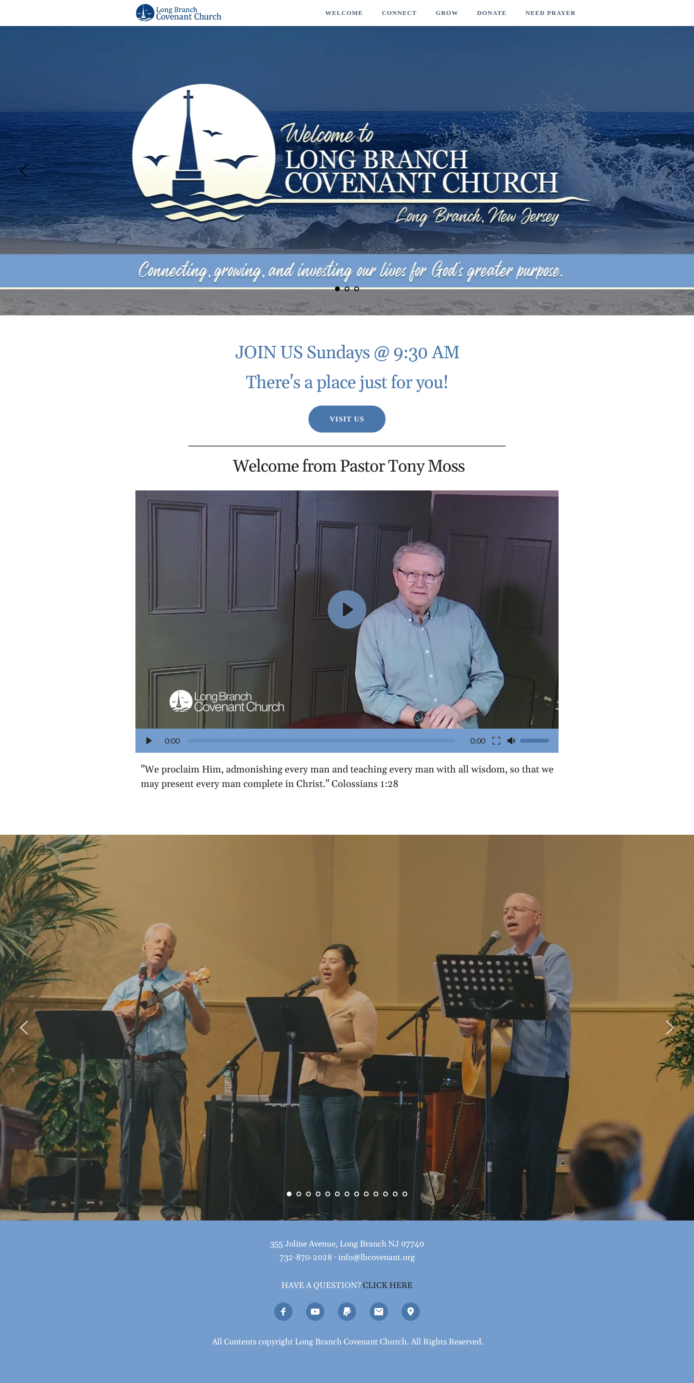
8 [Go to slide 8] (356, 1194)
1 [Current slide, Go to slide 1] (337, 288)
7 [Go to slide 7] (347, 1194)
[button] (347, 621)
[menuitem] (344, 13)
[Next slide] (669, 170)
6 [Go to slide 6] (337, 1194)
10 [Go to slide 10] (376, 1194)
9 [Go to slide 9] (366, 1194)
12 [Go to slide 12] (395, 1194)
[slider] (321, 741)
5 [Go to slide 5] (327, 1194)
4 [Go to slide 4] (318, 1194)
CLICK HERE (388, 1285)
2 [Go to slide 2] (347, 288)
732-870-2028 (306, 1257)
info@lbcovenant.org (376, 1257)
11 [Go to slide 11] (385, 1194)
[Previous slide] (24, 170)
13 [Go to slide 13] (404, 1194)
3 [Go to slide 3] (356, 288)
